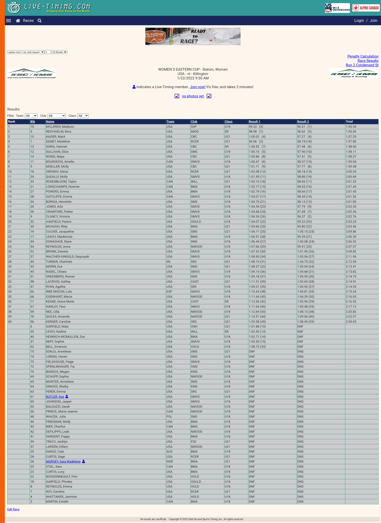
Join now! (197, 87)
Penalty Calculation (363, 56)
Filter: (22, 115)
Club (194, 121)
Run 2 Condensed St (362, 65)
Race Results (368, 61)
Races (28, 20)
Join (373, 20)
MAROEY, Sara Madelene (63, 461)
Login (359, 20)
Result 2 (303, 121)
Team (170, 121)
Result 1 (254, 121)
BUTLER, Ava (55, 396)
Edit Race (13, 509)
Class (229, 121)
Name (50, 121)
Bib (32, 121)
